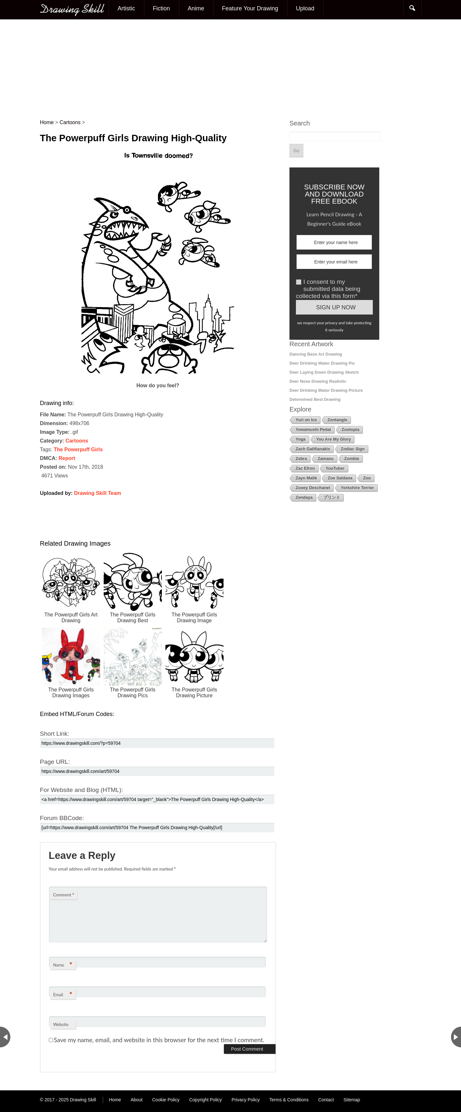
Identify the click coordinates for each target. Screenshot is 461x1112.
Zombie (351, 458)
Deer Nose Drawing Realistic (317, 381)
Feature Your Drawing (250, 8)
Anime (196, 8)
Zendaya (304, 497)
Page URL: (55, 761)
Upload (305, 8)
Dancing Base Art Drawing (315, 354)
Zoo (367, 478)
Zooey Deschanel (313, 487)
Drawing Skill (83, 1099)
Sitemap (351, 1099)
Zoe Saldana (340, 478)
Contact (326, 1099)
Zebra (301, 458)
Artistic (126, 8)
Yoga (301, 439)
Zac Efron (305, 468)
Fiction (161, 8)
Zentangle (337, 419)
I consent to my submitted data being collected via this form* (328, 288)
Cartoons (77, 441)
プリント (331, 497)
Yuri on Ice (306, 419)
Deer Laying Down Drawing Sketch (324, 372)
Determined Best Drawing (315, 399)
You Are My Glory (333, 439)
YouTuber (335, 468)
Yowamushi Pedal (313, 429)
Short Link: (54, 733)
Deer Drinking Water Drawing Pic (322, 363)
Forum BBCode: (62, 818)
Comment (63, 894)
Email (62, 994)
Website (60, 1024)
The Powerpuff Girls (78, 449)
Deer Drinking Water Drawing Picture (326, 390)
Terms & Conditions (289, 1099)
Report (66, 458)
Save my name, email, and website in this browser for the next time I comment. (159, 1039)
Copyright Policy (205, 1099)
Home (115, 1099)
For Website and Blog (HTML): (81, 789)
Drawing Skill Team (97, 493)
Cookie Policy (166, 1099)
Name (62, 964)
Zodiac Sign (353, 448)
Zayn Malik (306, 478)
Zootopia (351, 429)
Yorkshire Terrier (357, 487)
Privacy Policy (246, 1099)
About (137, 1099)
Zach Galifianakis (313, 448)
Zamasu (325, 458)
